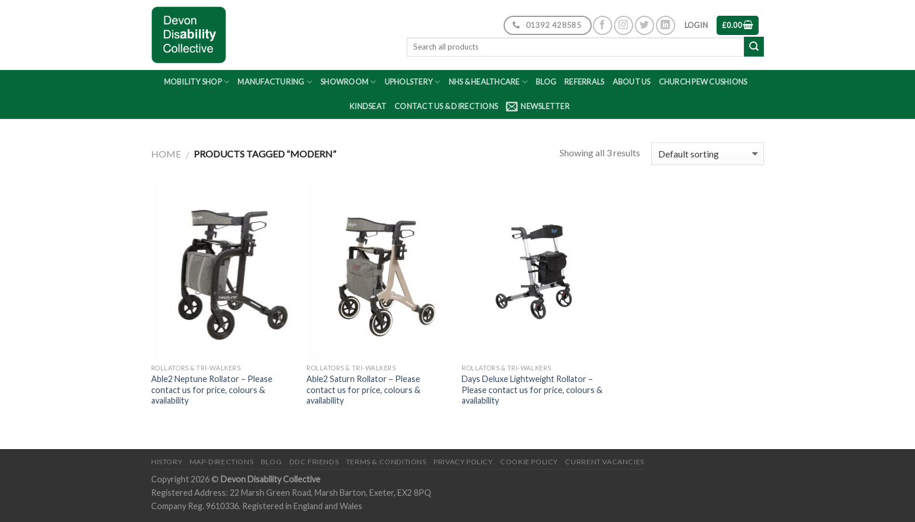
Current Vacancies (604, 461)
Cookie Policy (529, 461)
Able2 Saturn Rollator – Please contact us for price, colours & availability (363, 389)
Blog (546, 81)
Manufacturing (275, 81)
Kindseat (368, 106)
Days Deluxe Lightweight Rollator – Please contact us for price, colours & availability (532, 389)
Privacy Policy (463, 461)
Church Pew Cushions (703, 81)
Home (166, 153)
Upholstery (413, 81)
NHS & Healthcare (488, 81)
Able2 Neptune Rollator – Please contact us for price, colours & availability (212, 389)
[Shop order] (707, 153)
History (166, 461)
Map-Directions (222, 461)
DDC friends (314, 461)
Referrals (584, 81)
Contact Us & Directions (446, 106)
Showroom (348, 81)
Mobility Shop (197, 81)
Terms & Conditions (386, 461)
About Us (632, 81)
